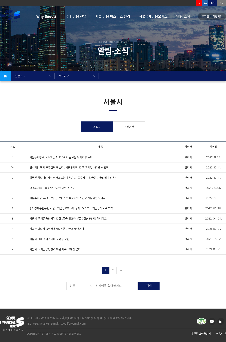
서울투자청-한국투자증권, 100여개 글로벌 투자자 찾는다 (61, 157)
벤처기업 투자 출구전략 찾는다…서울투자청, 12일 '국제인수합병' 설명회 (69, 167)
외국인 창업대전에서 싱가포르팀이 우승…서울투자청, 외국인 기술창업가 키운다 (73, 177)
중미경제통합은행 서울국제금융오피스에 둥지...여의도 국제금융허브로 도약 (71, 208)
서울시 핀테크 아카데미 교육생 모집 (49, 239)
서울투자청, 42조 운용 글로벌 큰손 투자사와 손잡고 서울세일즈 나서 (67, 198)
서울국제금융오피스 (153, 16)
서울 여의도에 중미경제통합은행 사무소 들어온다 (56, 229)
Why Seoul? (46, 16)
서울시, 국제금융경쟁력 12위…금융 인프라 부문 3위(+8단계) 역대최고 (68, 218)
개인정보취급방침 (201, 333)
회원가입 (217, 16)
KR (213, 3)
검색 (149, 286)
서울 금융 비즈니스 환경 (112, 16)
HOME (5, 76)
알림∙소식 (183, 16)
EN (221, 3)
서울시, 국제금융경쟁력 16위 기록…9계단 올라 (55, 249)
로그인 (205, 16)
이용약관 (221, 333)
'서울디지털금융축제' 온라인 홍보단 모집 (52, 188)
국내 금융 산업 (75, 16)
